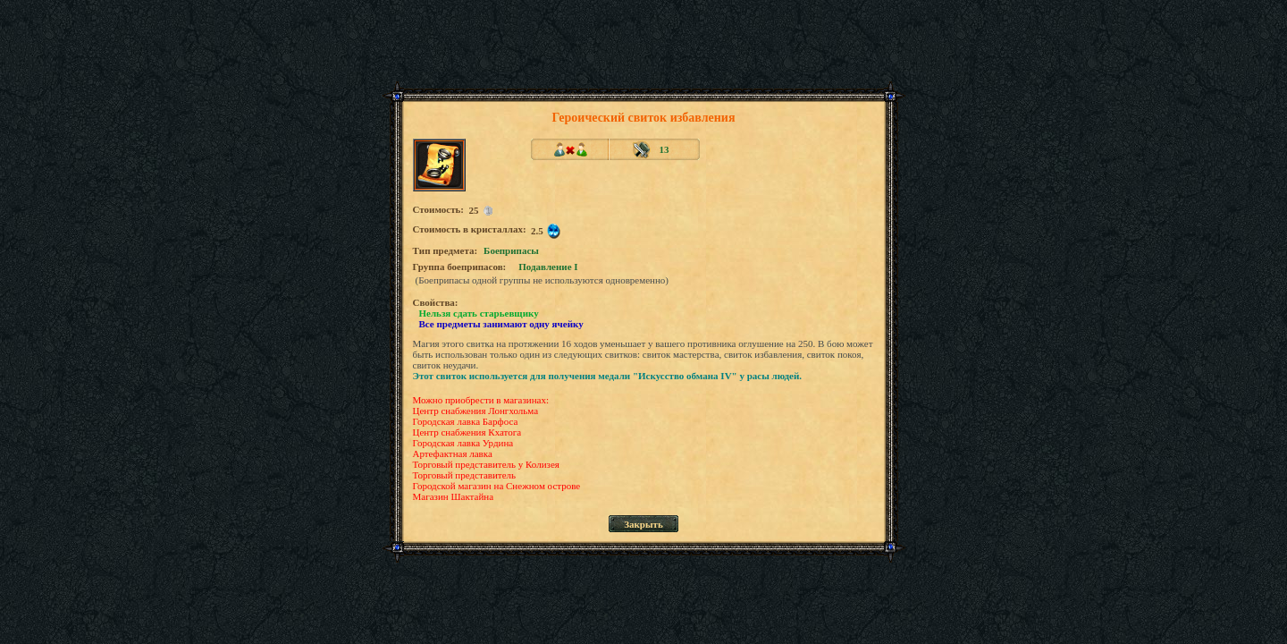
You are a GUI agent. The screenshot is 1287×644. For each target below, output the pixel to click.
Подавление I (547, 266)
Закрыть (643, 524)
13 (664, 149)
